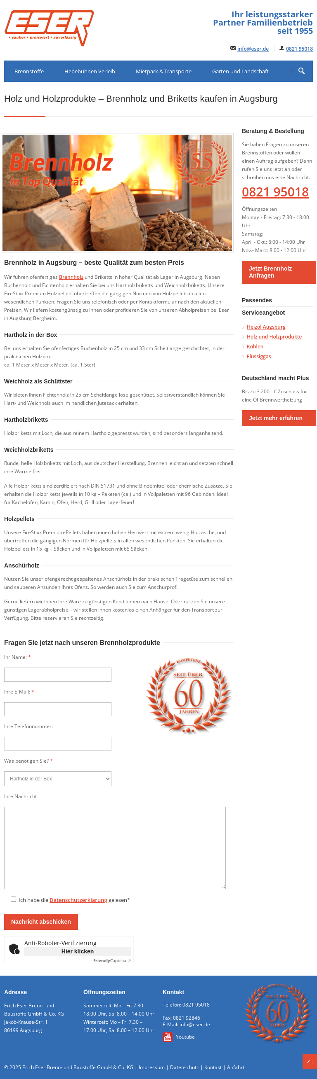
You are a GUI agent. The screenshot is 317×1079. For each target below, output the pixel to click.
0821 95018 (299, 48)
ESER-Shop (72, 92)
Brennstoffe (29, 71)
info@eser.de (253, 48)
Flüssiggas (259, 356)
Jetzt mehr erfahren (276, 418)
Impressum (152, 1067)
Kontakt (213, 1067)
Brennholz (71, 276)
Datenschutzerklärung (78, 900)
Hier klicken (78, 951)
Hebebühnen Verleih (89, 71)
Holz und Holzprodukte (274, 336)
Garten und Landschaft (240, 71)
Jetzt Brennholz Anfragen (270, 272)
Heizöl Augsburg (266, 326)
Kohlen (255, 346)
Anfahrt (235, 1067)
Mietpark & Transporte (164, 71)
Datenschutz (184, 1067)
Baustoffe (26, 92)
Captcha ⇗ (112, 960)
